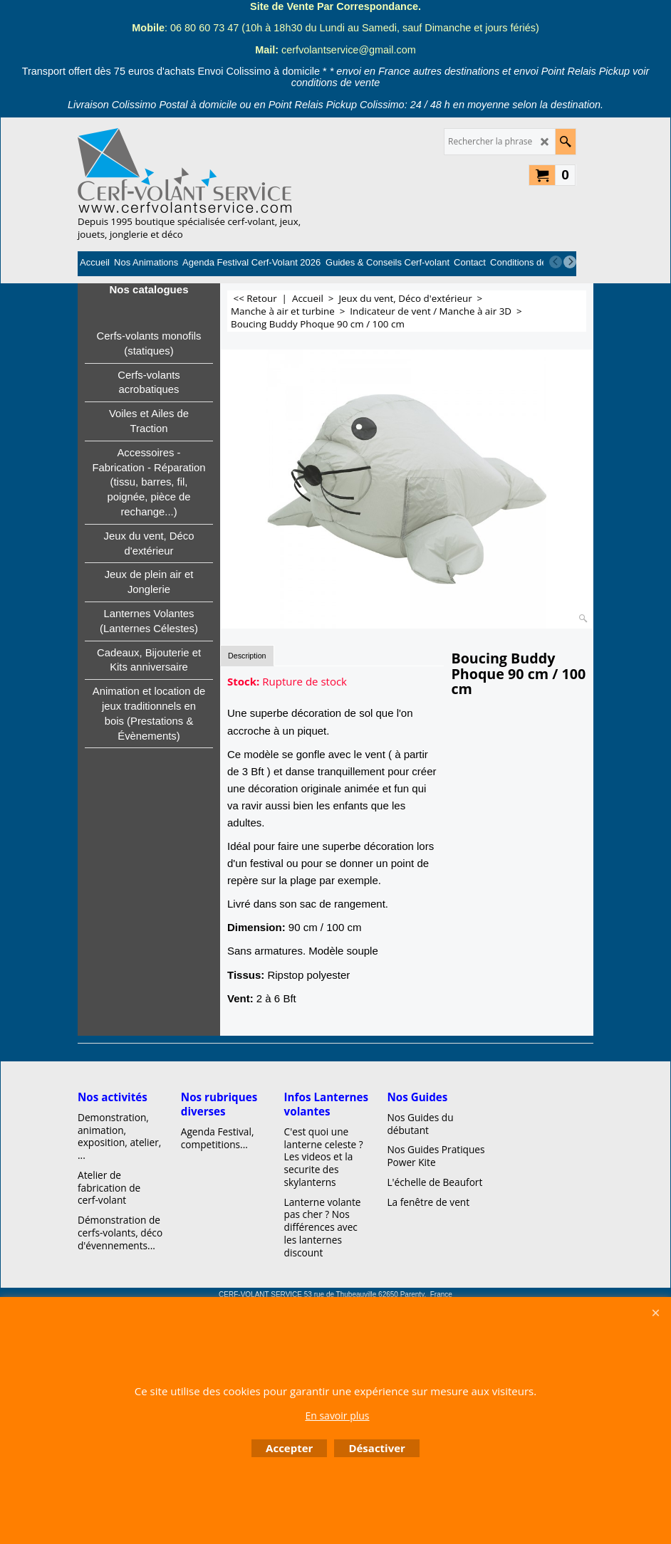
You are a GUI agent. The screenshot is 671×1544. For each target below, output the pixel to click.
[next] (569, 262)
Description (247, 655)
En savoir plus (337, 1415)
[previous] (555, 262)
